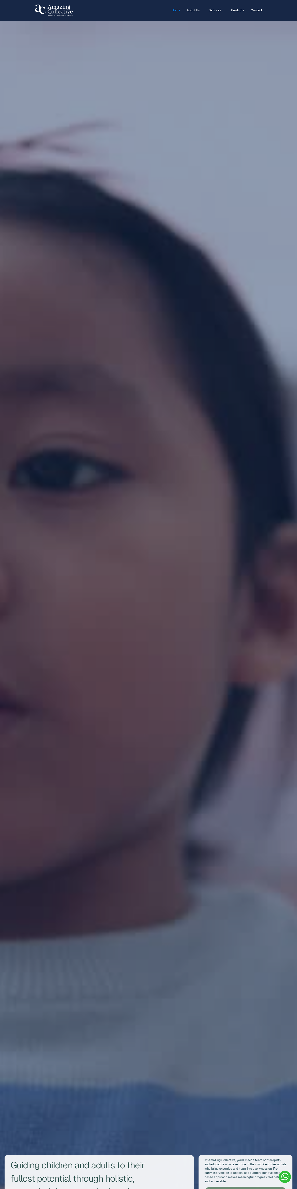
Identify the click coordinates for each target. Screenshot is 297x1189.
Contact (256, 10)
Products (237, 10)
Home (176, 10)
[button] (215, 10)
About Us (193, 10)
